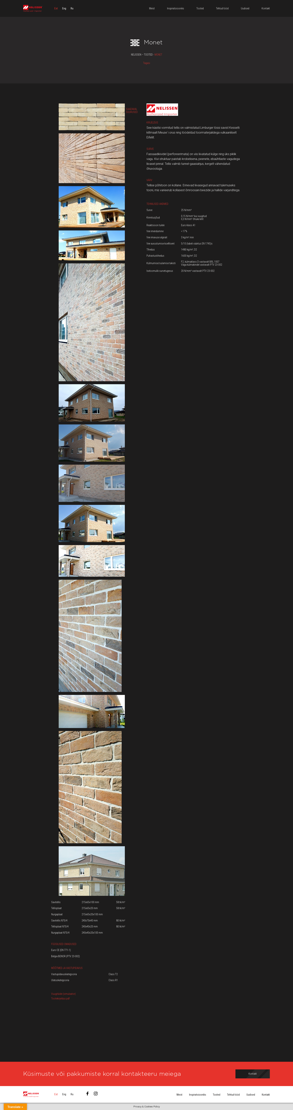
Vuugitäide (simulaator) (63, 993)
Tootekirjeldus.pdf (60, 998)
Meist (179, 1094)
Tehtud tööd (233, 1094)
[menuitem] (56, 8)
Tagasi (146, 63)
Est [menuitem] (56, 8)
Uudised (250, 1094)
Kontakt (266, 1094)
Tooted (216, 1094)
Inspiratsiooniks (197, 1094)
